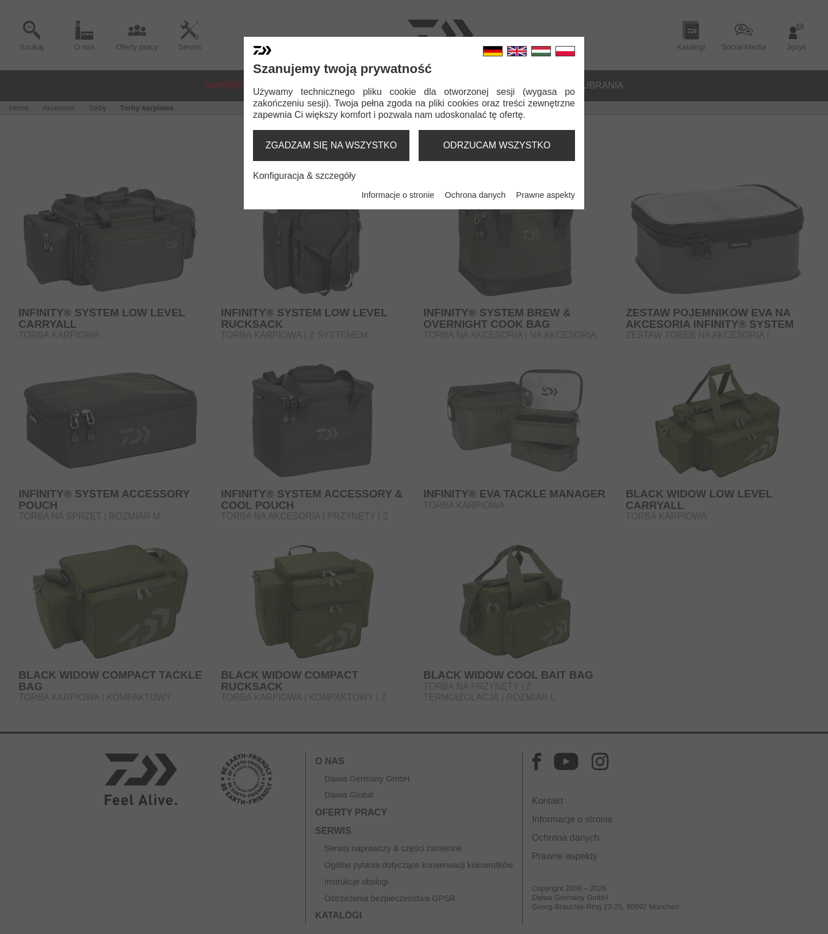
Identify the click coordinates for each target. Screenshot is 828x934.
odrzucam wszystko (497, 145)
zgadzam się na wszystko (331, 145)
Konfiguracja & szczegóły (304, 176)
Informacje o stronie (398, 195)
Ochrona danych (475, 195)
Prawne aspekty (545, 195)
